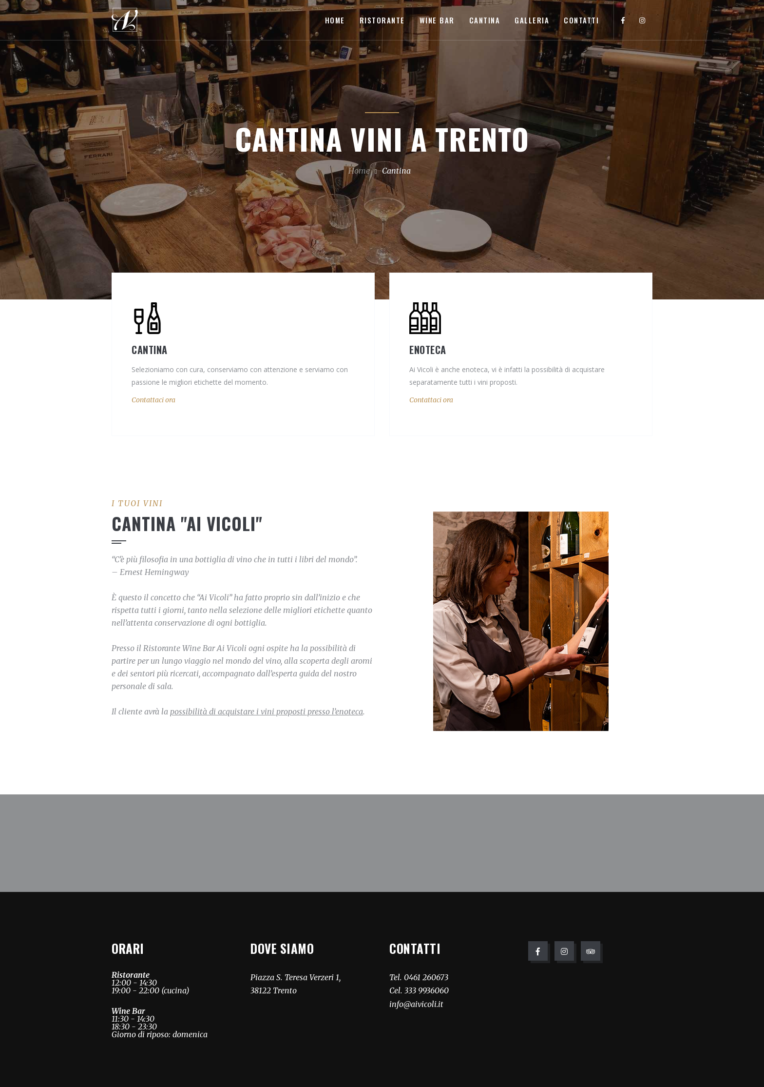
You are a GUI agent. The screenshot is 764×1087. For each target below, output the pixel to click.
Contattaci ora (153, 399)
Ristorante (382, 20)
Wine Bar (437, 20)
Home (335, 20)
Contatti (581, 20)
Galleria (532, 20)
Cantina (484, 20)
